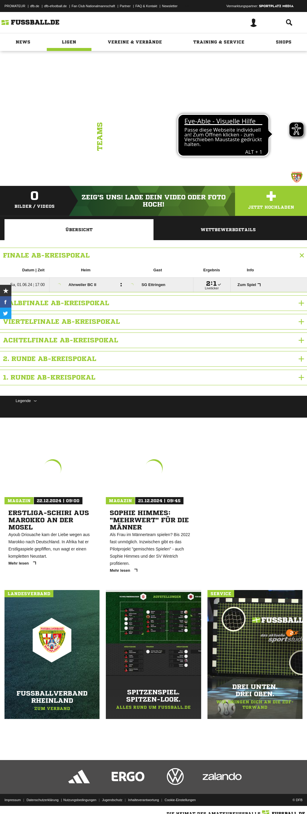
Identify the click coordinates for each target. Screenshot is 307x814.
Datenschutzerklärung (42, 800)
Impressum (12, 800)
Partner (125, 6)
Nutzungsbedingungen (79, 800)
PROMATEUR (14, 6)
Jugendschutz (112, 800)
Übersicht (79, 230)
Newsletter (169, 6)
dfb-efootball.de (55, 6)
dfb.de (34, 6)
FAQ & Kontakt (146, 6)
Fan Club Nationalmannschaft (93, 6)
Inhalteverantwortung (143, 800)
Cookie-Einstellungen (180, 800)
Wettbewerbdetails (228, 230)
